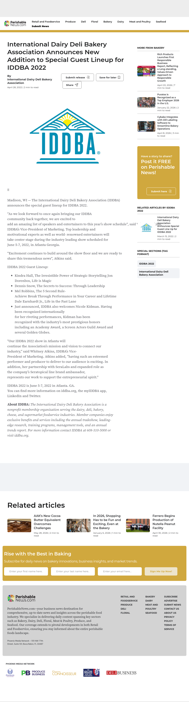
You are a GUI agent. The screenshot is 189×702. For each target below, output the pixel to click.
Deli (83, 21)
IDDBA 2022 (146, 263)
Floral (94, 21)
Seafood (161, 21)
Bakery (107, 21)
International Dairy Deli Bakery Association (29, 81)
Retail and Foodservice (46, 21)
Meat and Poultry (139, 21)
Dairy (120, 21)
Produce (70, 21)
